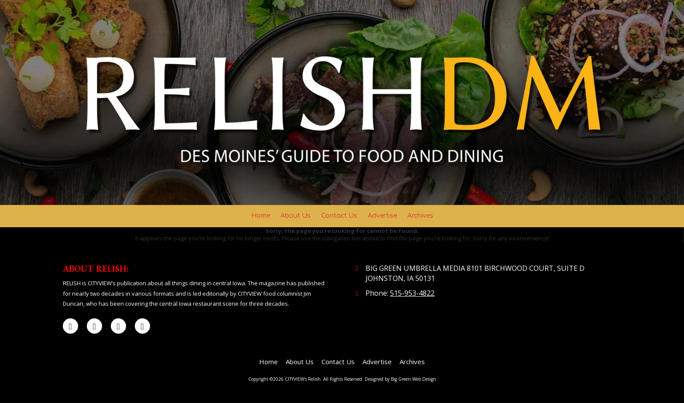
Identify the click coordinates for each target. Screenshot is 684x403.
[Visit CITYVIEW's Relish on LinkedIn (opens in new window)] (118, 326)
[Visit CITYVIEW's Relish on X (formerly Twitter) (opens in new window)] (94, 326)
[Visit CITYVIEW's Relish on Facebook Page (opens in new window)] (70, 326)
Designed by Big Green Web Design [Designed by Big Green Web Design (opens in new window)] (400, 379)
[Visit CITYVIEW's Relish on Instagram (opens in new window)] (142, 326)
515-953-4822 (412, 293)
